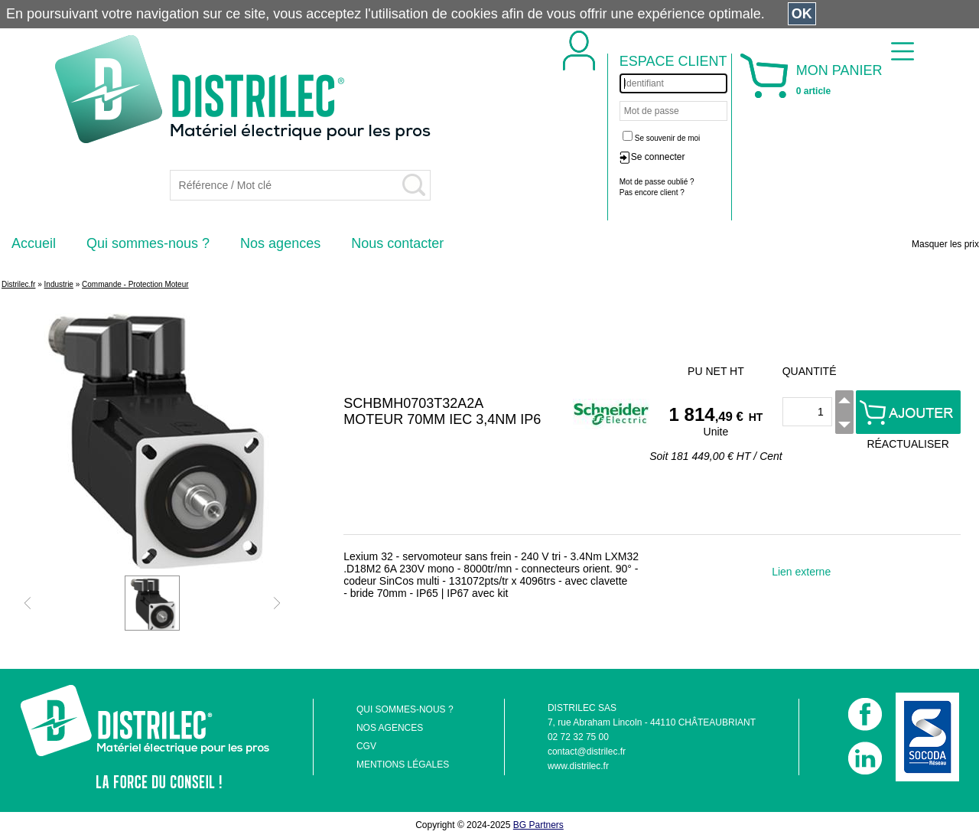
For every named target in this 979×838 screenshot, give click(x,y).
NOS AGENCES (389, 727)
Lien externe (801, 572)
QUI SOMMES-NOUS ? (405, 709)
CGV (366, 746)
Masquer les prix (945, 244)
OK (802, 13)
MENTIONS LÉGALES (402, 764)
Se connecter (658, 157)
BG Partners (538, 825)
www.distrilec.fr (578, 766)
